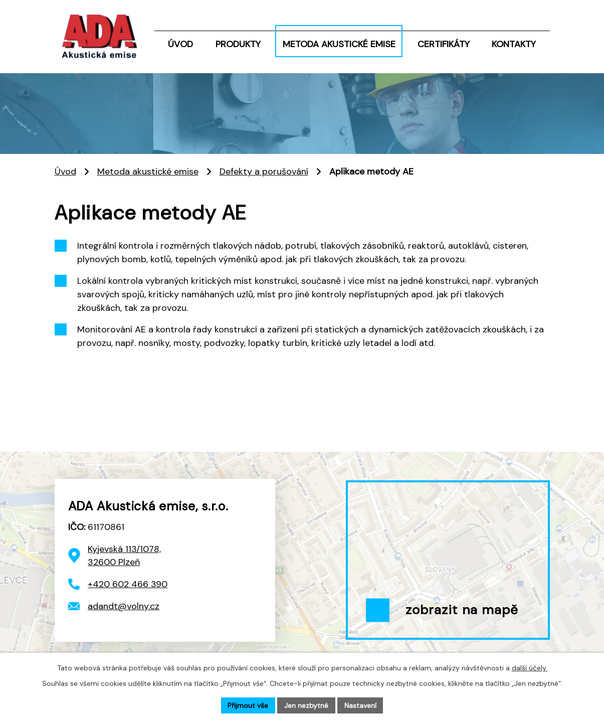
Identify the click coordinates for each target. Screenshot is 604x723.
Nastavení (360, 704)
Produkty (238, 44)
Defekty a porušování (264, 171)
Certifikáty (444, 44)
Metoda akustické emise (339, 44)
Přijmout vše (248, 704)
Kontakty (514, 44)
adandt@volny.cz (123, 606)
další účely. (529, 667)
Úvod (180, 44)
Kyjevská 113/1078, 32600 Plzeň (124, 555)
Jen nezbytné (306, 704)
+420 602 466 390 (127, 584)
